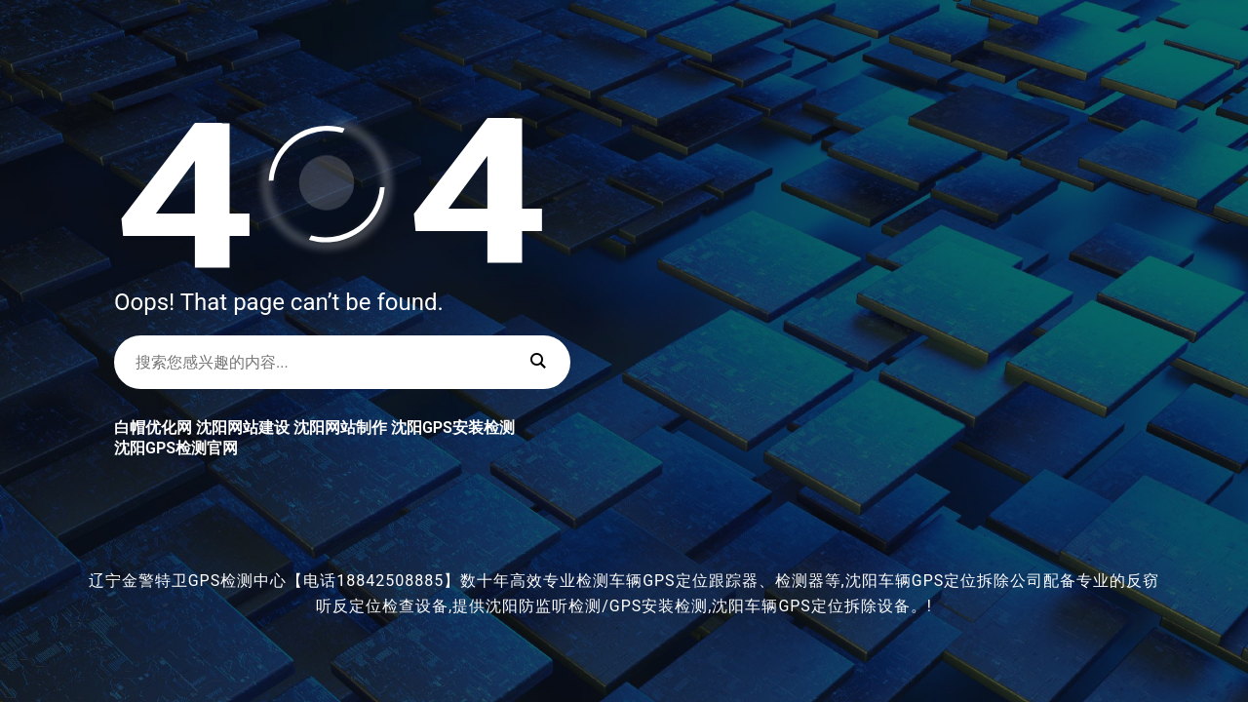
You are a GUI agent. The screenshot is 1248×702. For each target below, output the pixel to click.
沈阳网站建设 (243, 427)
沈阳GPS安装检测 (453, 427)
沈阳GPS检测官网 (176, 448)
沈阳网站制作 (340, 427)
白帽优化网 (153, 427)
